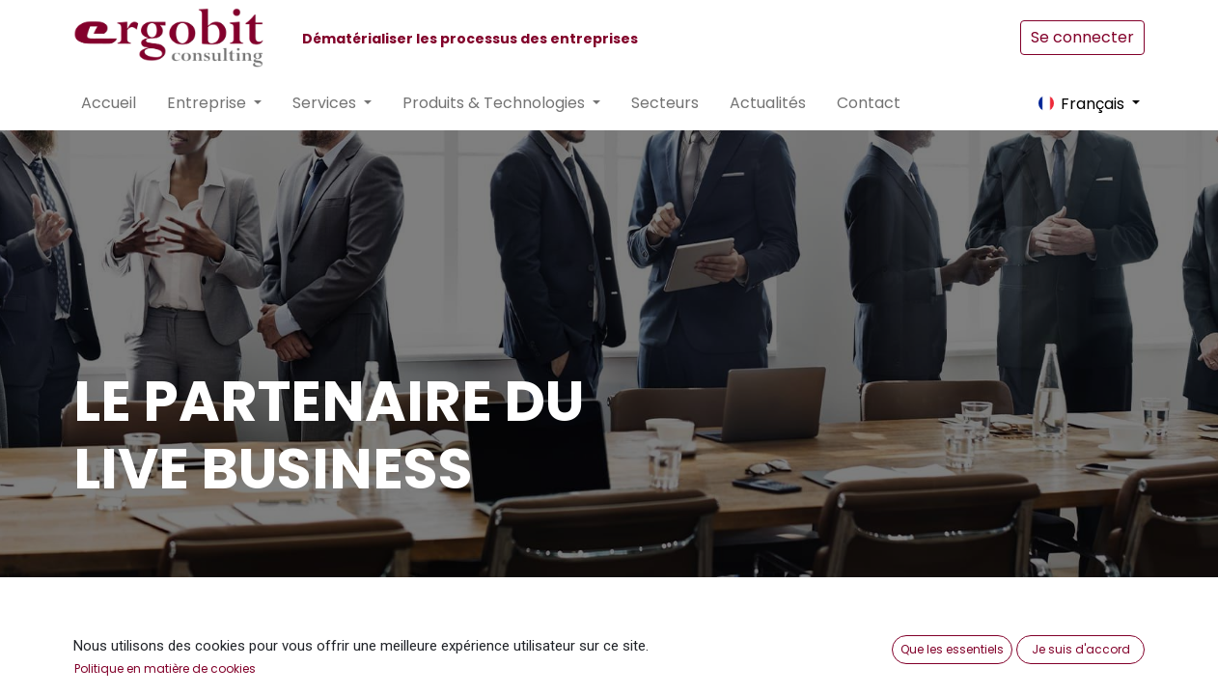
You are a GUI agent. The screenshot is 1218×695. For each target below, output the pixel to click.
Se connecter (1082, 37)
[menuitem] (108, 103)
